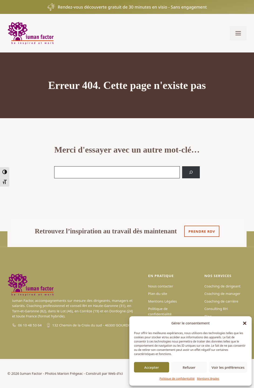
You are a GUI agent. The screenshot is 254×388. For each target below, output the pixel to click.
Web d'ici (115, 373)
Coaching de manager (222, 293)
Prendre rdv (201, 231)
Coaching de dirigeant (222, 286)
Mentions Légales (162, 301)
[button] (244, 323)
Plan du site (157, 293)
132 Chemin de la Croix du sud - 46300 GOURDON (93, 325)
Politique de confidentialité (177, 379)
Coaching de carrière (221, 301)
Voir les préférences (228, 367)
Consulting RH (215, 308)
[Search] (191, 172)
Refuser (189, 367)
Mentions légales (208, 379)
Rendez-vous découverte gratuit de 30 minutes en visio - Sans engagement (132, 7)
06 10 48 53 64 (30, 325)
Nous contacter (160, 286)
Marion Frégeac (70, 373)
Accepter (151, 367)
